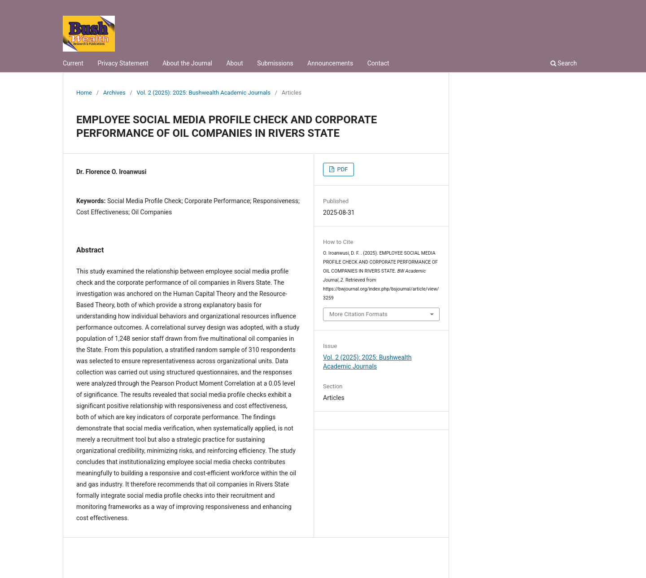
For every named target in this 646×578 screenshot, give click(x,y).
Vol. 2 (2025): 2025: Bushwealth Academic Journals (204, 92)
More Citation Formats (358, 314)
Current (73, 63)
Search (563, 63)
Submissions (275, 63)
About (234, 63)
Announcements (330, 63)
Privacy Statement (122, 63)
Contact (378, 63)
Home (84, 92)
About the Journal (187, 63)
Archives (114, 92)
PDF (342, 169)
